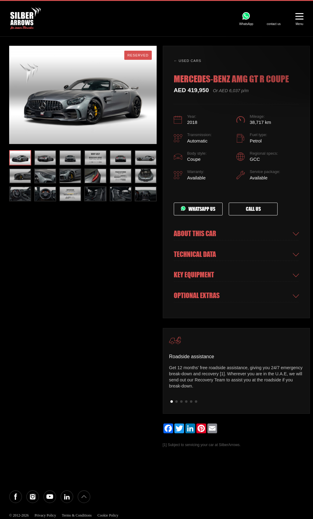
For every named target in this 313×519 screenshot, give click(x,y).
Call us (253, 209)
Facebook (15, 496)
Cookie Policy (107, 515)
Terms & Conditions (77, 515)
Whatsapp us (198, 209)
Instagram (32, 496)
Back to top (84, 496)
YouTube (49, 496)
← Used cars (188, 61)
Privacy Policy (45, 515)
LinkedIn (66, 496)
